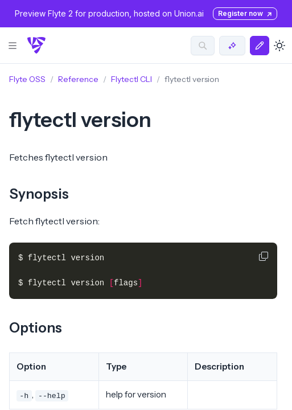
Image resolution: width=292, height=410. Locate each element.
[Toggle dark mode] (279, 46)
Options (35, 327)
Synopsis (39, 194)
